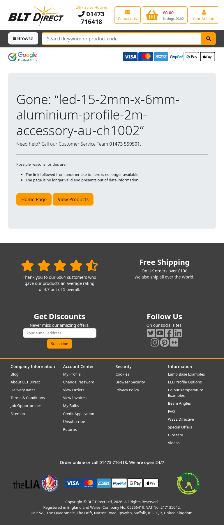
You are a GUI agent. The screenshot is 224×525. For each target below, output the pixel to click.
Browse (23, 38)
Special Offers (180, 427)
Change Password (78, 382)
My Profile (72, 374)
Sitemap (18, 413)
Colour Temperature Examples (185, 392)
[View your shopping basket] (165, 14)
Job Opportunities (26, 405)
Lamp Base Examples (186, 374)
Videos (174, 442)
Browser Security (130, 382)
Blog (15, 374)
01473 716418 (91, 18)
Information (180, 366)
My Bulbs (71, 405)
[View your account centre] (204, 14)
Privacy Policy (127, 389)
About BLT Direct (25, 382)
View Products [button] (73, 199)
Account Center (78, 366)
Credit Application (78, 413)
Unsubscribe (74, 421)
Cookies (122, 374)
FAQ (171, 411)
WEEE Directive (181, 419)
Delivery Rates (23, 389)
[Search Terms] (122, 38)
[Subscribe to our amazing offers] (59, 333)
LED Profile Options (185, 382)
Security (124, 366)
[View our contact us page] (127, 14)
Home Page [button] (34, 199)
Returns (70, 429)
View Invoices (75, 397)
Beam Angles (179, 403)
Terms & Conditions (28, 397)
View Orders (73, 389)
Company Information (33, 366)
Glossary (175, 435)
